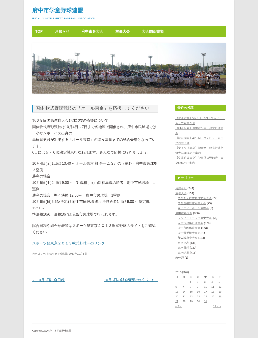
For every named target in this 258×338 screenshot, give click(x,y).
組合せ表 (183, 242)
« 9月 (178, 306)
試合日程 (183, 247)
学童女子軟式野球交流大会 (195, 198)
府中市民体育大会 (189, 228)
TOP (39, 31)
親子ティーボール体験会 (193, 208)
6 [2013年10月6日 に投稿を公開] (176, 286)
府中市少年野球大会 (190, 223)
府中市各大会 (92, 31)
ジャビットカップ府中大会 (195, 218)
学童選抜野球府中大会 (192, 203)
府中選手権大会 (188, 233)
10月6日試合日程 (48, 280)
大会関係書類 (153, 31)
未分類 (179, 257)
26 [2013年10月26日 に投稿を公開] (219, 296)
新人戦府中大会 (188, 237)
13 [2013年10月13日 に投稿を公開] (176, 291)
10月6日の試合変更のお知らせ (131, 280)
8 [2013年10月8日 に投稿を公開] (190, 286)
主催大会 (122, 31)
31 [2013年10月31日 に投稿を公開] (205, 301)
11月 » (217, 306)
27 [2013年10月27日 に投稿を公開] (176, 301)
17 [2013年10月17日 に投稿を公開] (205, 291)
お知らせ (62, 31)
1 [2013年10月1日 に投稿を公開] (190, 281)
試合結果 (183, 252)
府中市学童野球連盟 (57, 10)
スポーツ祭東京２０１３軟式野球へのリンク (68, 243)
